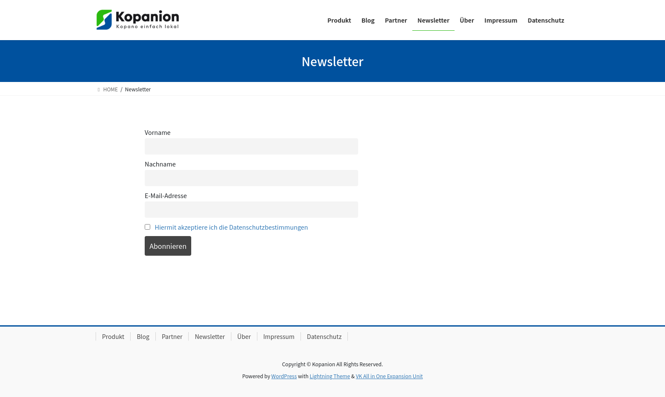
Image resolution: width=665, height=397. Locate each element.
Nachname (160, 163)
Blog (143, 336)
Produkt (113, 336)
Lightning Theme (329, 375)
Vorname (157, 132)
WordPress (284, 375)
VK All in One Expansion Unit (389, 375)
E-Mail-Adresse (166, 195)
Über (244, 336)
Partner (172, 336)
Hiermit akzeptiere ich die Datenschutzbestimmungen (231, 226)
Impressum (279, 336)
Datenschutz (324, 336)
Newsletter (210, 336)
